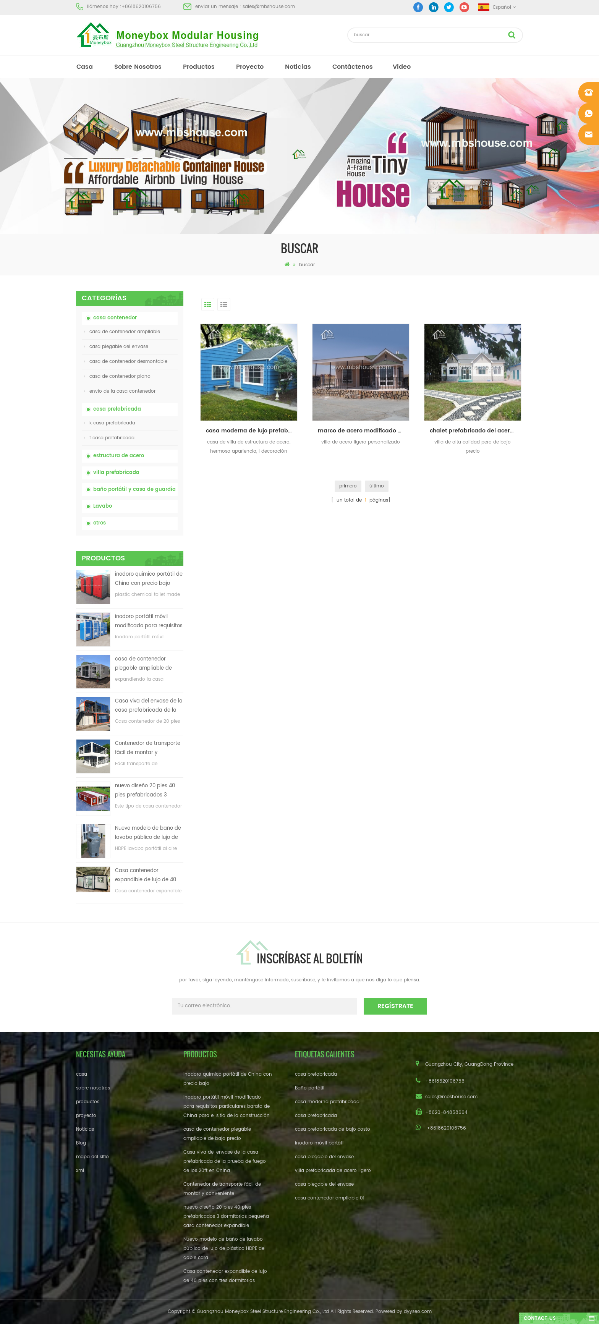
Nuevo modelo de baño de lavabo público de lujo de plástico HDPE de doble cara (148, 833)
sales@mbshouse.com (269, 6)
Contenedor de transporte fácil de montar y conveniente (147, 748)
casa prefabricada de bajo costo (332, 1129)
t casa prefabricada (109, 438)
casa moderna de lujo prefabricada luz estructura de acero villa (252, 431)
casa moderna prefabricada (327, 1101)
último (376, 486)
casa (84, 67)
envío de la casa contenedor (119, 391)
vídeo (402, 67)
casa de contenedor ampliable (122, 331)
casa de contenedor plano (117, 376)
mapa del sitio (92, 1157)
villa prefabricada (116, 473)
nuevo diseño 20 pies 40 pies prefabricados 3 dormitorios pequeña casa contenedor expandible (148, 791)
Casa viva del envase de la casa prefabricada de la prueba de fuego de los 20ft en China (149, 706)
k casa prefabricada (109, 423)
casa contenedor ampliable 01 (329, 1198)
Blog (81, 1143)
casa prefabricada (117, 409)
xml (80, 1170)
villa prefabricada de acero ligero (333, 1170)
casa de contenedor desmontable (125, 361)
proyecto (250, 67)
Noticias (298, 67)
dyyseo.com (418, 1311)
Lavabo (102, 506)
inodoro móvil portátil (320, 1143)
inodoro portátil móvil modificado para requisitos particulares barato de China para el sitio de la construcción (149, 622)
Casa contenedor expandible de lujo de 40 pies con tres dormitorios (146, 876)
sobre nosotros (138, 67)
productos (199, 67)
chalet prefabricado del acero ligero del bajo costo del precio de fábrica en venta (475, 431)
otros (99, 523)
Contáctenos (352, 67)
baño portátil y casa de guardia (134, 490)
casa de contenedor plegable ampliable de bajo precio (143, 664)
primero (348, 486)
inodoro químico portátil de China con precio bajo (149, 579)
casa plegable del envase (116, 346)
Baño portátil (309, 1088)
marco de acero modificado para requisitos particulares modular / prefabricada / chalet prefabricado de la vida (364, 431)
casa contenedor (115, 318)
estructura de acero (118, 456)
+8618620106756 (141, 6)
